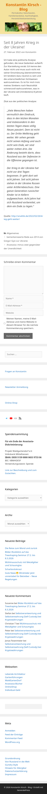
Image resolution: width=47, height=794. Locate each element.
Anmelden (10, 730)
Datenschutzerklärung (16, 771)
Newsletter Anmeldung (16, 387)
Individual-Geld (12, 690)
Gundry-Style (11, 764)
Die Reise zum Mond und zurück (21, 548)
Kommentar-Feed (13, 738)
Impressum (10, 774)
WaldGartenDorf (13, 680)
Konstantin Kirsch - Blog (23, 7)
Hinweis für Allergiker (16, 768)
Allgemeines (13, 233)
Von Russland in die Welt (17, 761)
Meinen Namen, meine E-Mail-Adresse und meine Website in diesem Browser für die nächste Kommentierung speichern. (22, 323)
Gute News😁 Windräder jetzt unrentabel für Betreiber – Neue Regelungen (21, 576)
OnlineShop (11, 686)
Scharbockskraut (13, 569)
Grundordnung (12, 758)
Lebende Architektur (15, 674)
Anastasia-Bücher (13, 683)
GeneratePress (23, 790)
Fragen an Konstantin (15, 371)
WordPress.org (12, 742)
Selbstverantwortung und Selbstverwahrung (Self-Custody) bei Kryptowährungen (23, 616)
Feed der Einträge (14, 734)
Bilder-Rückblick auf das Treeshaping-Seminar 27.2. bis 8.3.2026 (20, 555)
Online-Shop (11, 402)
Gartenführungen (14, 677)
